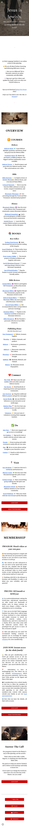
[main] (14, 18)
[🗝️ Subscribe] (14, 799)
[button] (2, 2)
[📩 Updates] (14, 812)
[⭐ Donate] (14, 806)
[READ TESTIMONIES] (15, 509)
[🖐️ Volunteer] (14, 819)
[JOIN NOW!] (15, 503)
